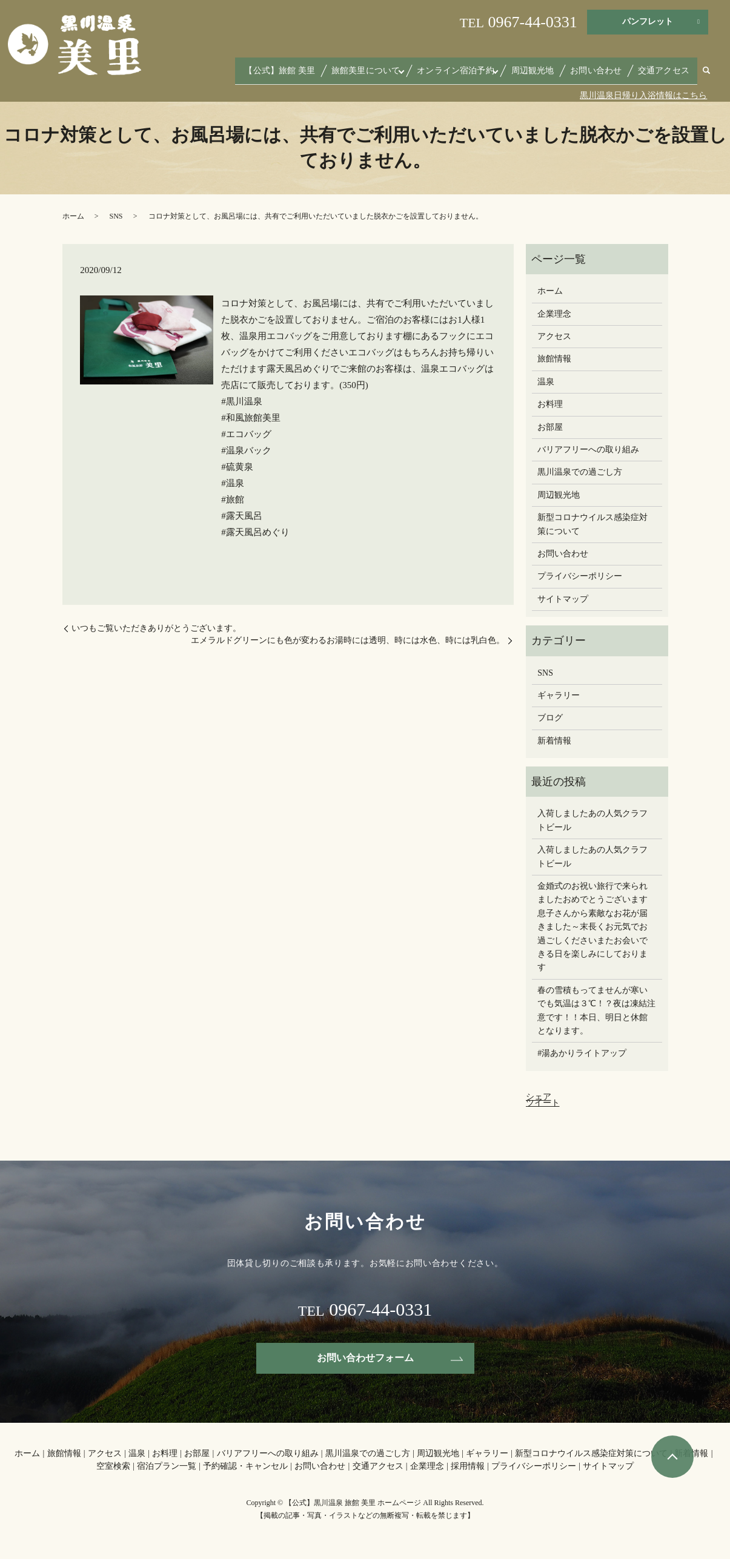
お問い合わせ (608, 74)
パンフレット (647, 21)
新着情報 (554, 740)
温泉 (545, 381)
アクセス (554, 336)
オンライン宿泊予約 (481, 74)
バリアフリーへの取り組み (588, 449)
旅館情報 (554, 358)
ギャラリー (558, 695)
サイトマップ (562, 599)
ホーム (73, 216)
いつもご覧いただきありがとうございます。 (156, 628)
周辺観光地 (552, 74)
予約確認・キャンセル (245, 1466)
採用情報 (468, 1466)
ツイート (543, 1102)
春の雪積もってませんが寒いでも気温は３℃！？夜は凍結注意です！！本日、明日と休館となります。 (596, 1010)
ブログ (550, 717)
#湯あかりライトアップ (581, 1053)
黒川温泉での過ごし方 (579, 471)
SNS (116, 216)
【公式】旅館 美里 (322, 74)
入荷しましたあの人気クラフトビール (592, 820)
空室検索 (113, 1466)
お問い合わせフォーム (365, 1358)
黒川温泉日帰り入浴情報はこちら (643, 95)
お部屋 (550, 427)
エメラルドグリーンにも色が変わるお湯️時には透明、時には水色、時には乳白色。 (348, 640)
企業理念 (554, 313)
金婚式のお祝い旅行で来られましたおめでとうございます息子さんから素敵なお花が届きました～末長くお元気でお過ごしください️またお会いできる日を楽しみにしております (592, 927)
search (706, 76)
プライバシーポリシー (579, 576)
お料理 (550, 404)
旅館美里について (399, 74)
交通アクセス (668, 74)
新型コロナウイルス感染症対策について (592, 524)
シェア (538, 1096)
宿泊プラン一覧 (166, 1466)
